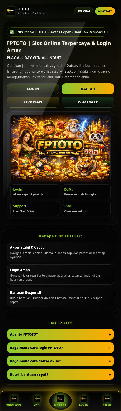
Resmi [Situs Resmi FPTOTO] (106, 401)
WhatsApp (105, 11)
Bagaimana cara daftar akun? (35, 361)
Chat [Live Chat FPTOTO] (37, 401)
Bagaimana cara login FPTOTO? (36, 347)
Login (33, 89)
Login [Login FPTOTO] (83, 401)
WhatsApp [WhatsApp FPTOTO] (14, 401)
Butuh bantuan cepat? (29, 374)
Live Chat (83, 11)
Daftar (88, 89)
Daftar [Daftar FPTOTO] (60, 401)
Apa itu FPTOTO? (24, 334)
